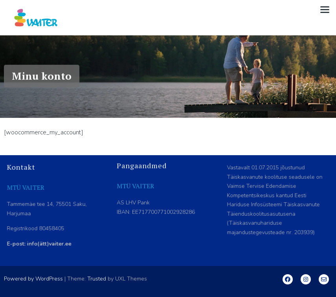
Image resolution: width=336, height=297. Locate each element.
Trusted (96, 278)
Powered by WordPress (33, 278)
